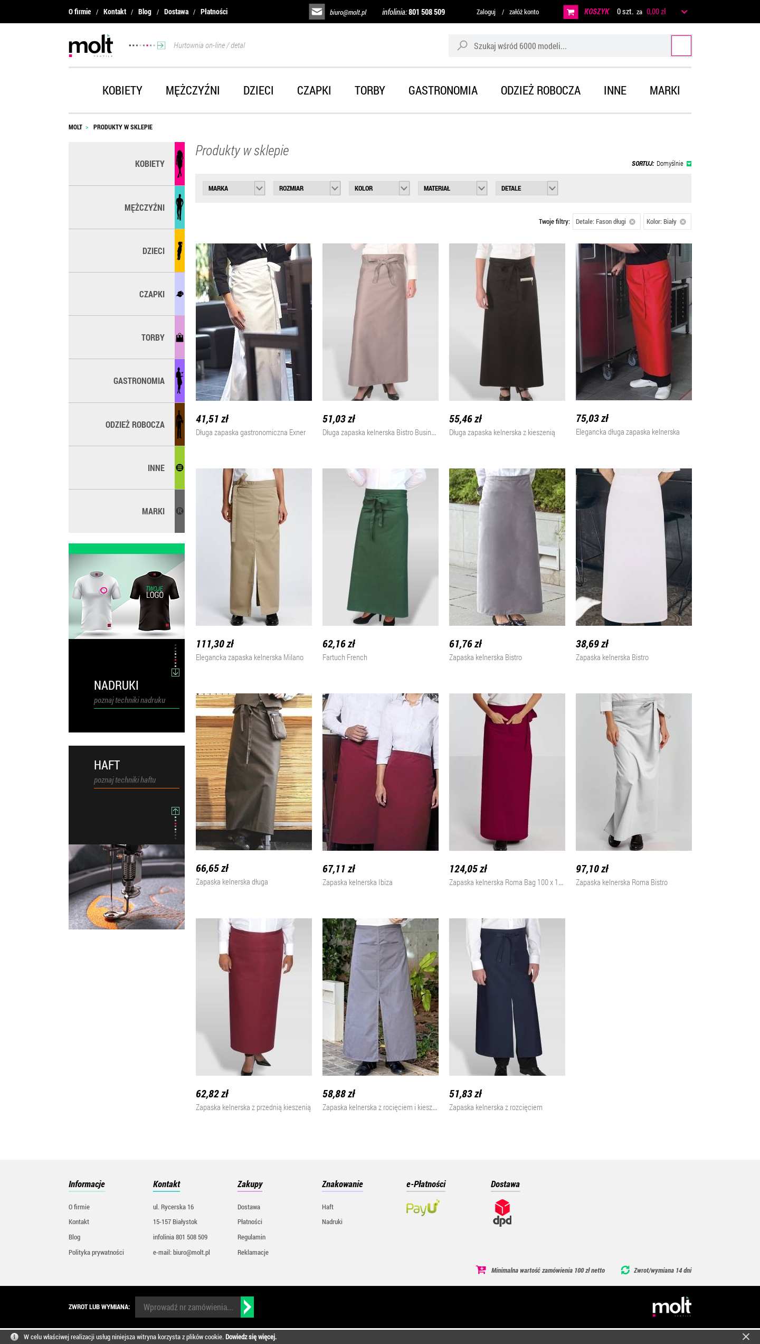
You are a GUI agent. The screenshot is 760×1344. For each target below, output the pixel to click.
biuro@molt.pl (348, 12)
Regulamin (251, 1237)
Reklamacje (253, 1252)
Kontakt (114, 11)
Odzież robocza (541, 90)
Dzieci (258, 90)
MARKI (153, 510)
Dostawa (176, 11)
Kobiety (122, 90)
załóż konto (524, 11)
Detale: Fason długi (605, 221)
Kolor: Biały (666, 221)
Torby (370, 90)
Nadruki (332, 1221)
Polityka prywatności (96, 1252)
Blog (144, 11)
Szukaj (671, 45)
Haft (328, 1206)
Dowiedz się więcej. (251, 1336)
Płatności (214, 11)
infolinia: (413, 11)
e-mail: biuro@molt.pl (181, 1252)
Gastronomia (443, 90)
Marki (665, 90)
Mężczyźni (193, 90)
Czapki (314, 90)
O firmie (80, 11)
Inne (615, 90)
